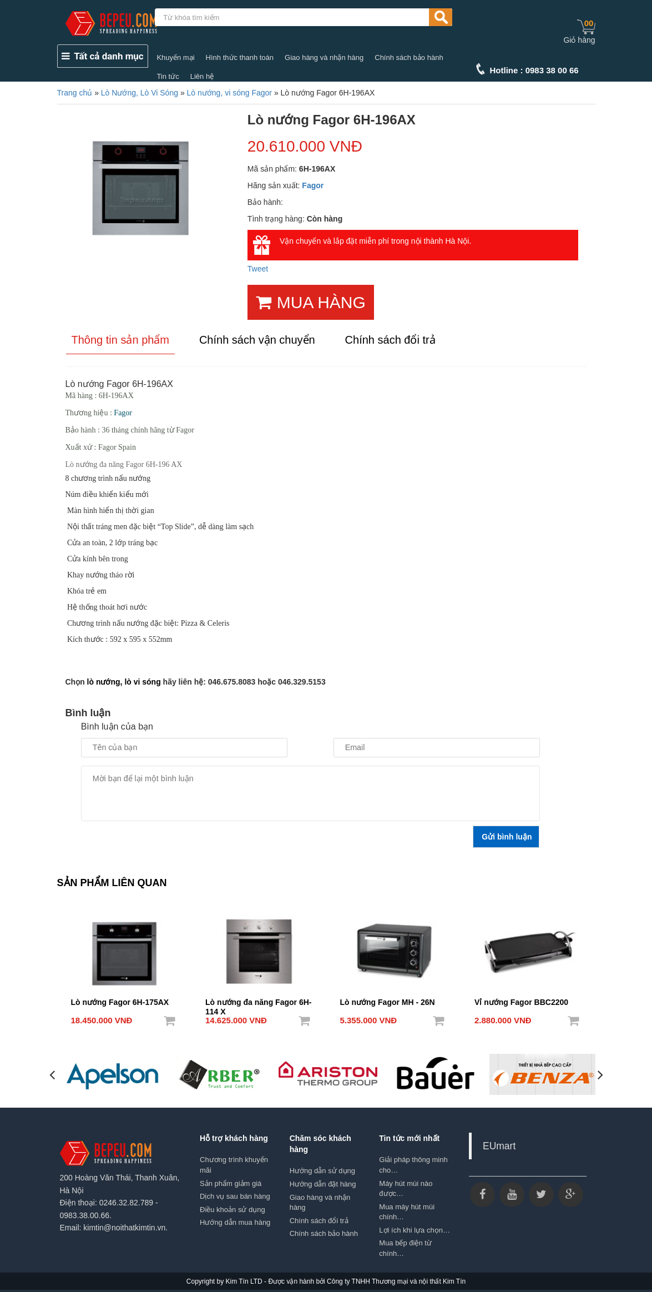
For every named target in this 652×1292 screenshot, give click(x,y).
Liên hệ (202, 76)
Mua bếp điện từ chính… (405, 1248)
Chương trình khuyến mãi (234, 1164)
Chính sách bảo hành (409, 57)
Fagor (313, 185)
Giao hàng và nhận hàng (324, 57)
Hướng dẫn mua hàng (235, 1222)
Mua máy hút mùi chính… (406, 1211)
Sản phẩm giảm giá (230, 1183)
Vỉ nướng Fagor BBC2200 (521, 1001)
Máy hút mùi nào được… (405, 1188)
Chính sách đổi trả (319, 1220)
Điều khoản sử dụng (232, 1209)
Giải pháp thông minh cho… (413, 1164)
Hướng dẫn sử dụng (322, 1171)
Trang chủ (75, 92)
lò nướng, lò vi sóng (124, 681)
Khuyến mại (175, 57)
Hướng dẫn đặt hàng (323, 1184)
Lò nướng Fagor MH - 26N (387, 1001)
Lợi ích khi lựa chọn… (414, 1229)
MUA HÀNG (311, 302)
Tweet (257, 268)
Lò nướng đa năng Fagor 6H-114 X (258, 1002)
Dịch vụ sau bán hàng (235, 1196)
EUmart (499, 1146)
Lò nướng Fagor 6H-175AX (120, 1001)
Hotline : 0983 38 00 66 (534, 70)
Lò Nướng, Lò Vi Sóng (139, 92)
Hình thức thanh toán (240, 57)
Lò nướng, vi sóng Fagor (229, 92)
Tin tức (167, 76)
